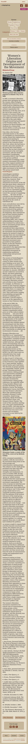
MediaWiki (23, 740)
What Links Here (14, 34)
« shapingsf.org (5, 5)
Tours (12, 28)
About (6, 735)
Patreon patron (14, 47)
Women (13, 31)
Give (16, 28)
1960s (17, 31)
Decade (10, 22)
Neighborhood (16, 22)
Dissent (23, 31)
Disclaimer (14, 735)
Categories (5, 32)
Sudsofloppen (7, 171)
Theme (17, 25)
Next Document (20, 717)
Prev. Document (8, 717)
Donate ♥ (23, 9)
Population (11, 25)
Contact (22, 735)
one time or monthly (14, 41)
